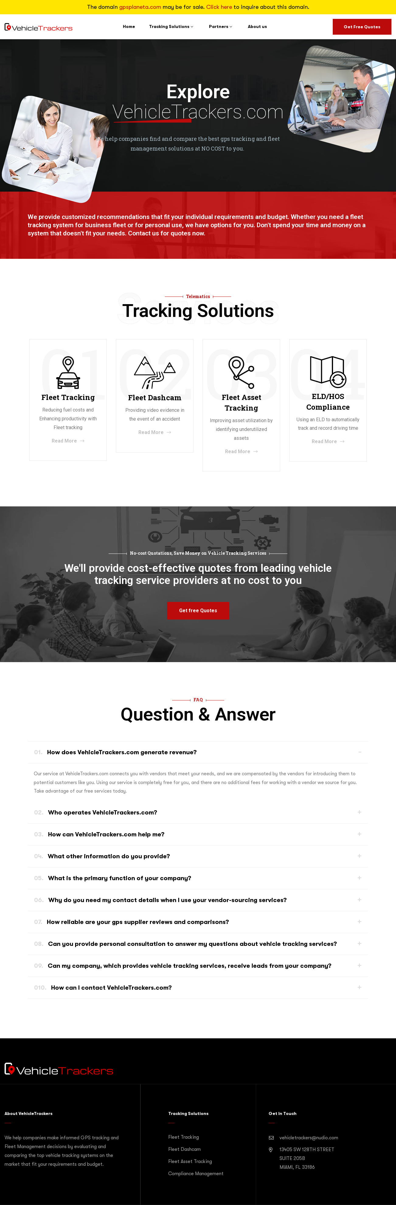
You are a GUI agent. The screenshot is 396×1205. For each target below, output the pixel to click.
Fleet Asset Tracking (190, 1161)
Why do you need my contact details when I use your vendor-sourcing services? (160, 900)
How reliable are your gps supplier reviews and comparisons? (131, 922)
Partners (218, 26)
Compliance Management (196, 1173)
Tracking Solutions (169, 26)
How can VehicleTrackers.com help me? (99, 834)
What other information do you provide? (102, 856)
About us (257, 26)
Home (129, 26)
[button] (198, 611)
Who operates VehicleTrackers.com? (95, 812)
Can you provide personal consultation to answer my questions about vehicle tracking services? (185, 943)
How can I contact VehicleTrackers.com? (103, 987)
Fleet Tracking (183, 1137)
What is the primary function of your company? (112, 878)
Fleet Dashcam (184, 1149)
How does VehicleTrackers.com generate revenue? (115, 752)
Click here (219, 7)
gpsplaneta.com (140, 7)
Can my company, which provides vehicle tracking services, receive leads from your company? (183, 965)
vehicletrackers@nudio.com (309, 1138)
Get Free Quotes (362, 26)
